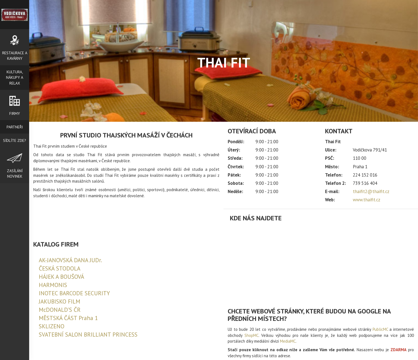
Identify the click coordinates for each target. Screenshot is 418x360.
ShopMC (251, 335)
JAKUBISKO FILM (59, 301)
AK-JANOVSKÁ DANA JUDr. (70, 260)
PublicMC (380, 329)
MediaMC (288, 341)
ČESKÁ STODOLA (59, 268)
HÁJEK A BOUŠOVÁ (61, 276)
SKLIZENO (51, 326)
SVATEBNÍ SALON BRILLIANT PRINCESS (88, 334)
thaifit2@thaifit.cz (371, 191)
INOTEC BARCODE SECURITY (74, 293)
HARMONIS (53, 285)
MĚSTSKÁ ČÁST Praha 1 (68, 318)
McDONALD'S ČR (60, 309)
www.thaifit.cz (366, 200)
